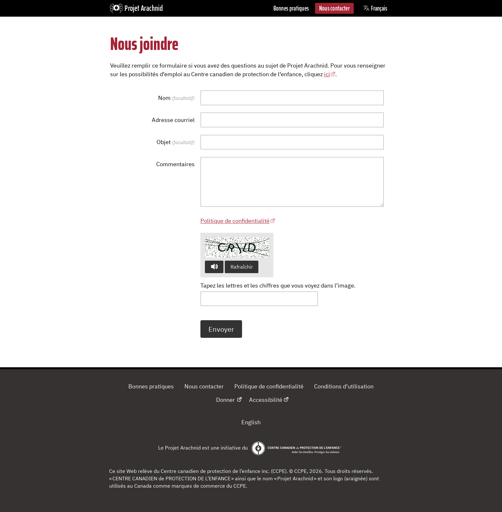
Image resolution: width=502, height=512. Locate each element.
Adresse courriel (173, 120)
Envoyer (221, 329)
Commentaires (175, 164)
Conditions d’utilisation (344, 386)
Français (375, 8)
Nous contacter (334, 8)
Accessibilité (265, 399)
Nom (176, 98)
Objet (176, 142)
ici (327, 74)
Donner (225, 399)
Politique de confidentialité (235, 220)
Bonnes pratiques (291, 8)
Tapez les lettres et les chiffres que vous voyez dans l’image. (278, 285)
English (251, 422)
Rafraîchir (242, 267)
